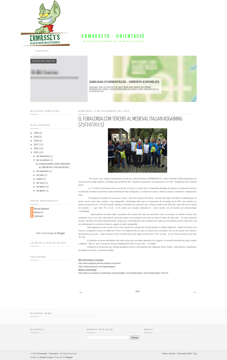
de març (40, 183)
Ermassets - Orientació (113, 35)
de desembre (43, 156)
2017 (36, 144)
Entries (172, 353)
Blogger (61, 233)
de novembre (43, 160)
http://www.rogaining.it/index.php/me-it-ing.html (99, 263)
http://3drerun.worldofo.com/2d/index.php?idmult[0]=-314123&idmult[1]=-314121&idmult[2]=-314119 (123, 273)
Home (164, 353)
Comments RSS (184, 353)
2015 (36, 152)
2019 (36, 136)
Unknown (38, 216)
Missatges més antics (194, 292)
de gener (41, 190)
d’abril (39, 179)
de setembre (42, 171)
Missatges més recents (80, 292)
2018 (36, 140)
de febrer (41, 186)
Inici (137, 291)
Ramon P (38, 212)
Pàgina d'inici (42, 51)
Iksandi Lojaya (46, 357)
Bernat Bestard (41, 208)
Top (195, 353)
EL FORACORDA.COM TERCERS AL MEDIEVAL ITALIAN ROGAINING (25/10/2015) (130, 121)
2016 (36, 148)
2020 (36, 133)
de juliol (40, 175)
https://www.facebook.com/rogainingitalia (96, 266)
